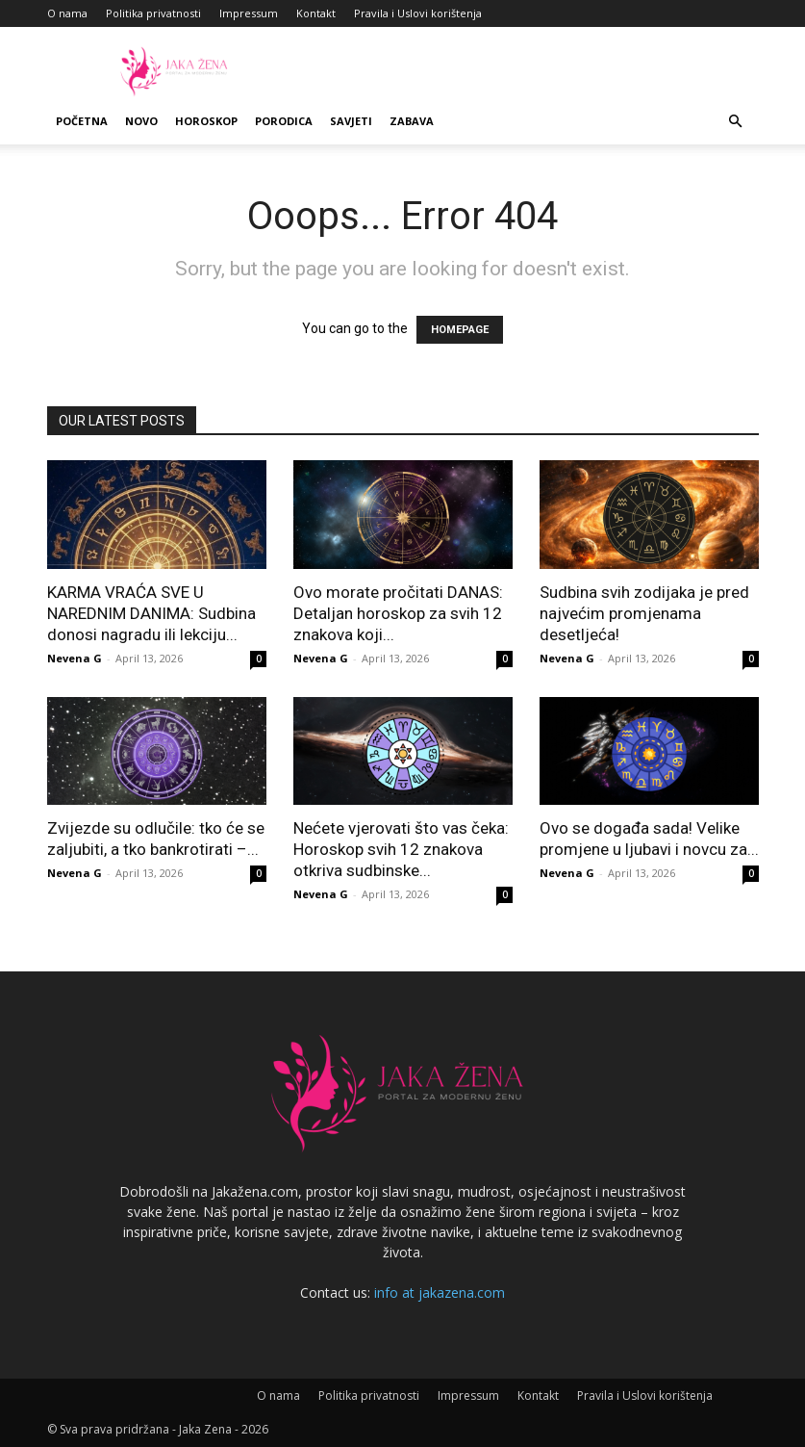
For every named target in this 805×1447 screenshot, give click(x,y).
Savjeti (351, 121)
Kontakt (316, 13)
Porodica (284, 121)
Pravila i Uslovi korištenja (418, 13)
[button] (736, 122)
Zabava (412, 121)
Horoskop (206, 121)
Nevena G (74, 658)
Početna (82, 121)
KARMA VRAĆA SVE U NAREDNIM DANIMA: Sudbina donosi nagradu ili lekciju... (151, 613)
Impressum (248, 13)
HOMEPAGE (460, 329)
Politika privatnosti (153, 13)
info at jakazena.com (439, 1292)
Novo (141, 121)
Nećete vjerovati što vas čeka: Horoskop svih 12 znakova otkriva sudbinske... (401, 849)
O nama (67, 13)
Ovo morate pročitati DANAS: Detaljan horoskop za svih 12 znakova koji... (398, 613)
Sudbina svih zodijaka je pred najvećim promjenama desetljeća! (644, 613)
